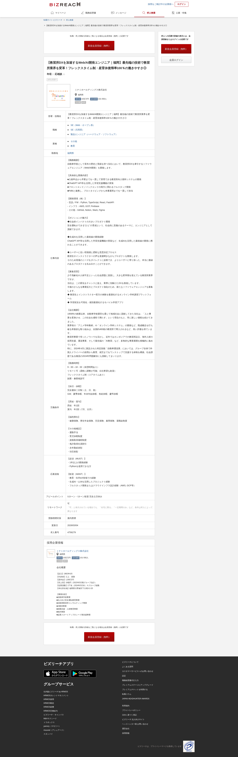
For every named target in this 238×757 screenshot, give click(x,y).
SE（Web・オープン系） (83, 125)
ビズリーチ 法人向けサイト (133, 719)
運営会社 (125, 729)
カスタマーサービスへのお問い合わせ (137, 671)
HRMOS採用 (49, 699)
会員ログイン (176, 60)
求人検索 (151, 13)
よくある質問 (127, 667)
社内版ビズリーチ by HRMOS (56, 692)
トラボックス (49, 722)
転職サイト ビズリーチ (53, 20)
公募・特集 (181, 13)
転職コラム (126, 694)
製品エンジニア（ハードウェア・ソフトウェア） (94, 134)
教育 (73, 146)
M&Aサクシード (50, 718)
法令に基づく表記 (129, 715)
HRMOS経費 (49, 707)
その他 (74, 141)
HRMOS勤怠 (49, 703)
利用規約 (125, 706)
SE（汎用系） (77, 130)
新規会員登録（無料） (99, 45)
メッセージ (121, 13)
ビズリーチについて (130, 662)
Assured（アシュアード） (54, 730)
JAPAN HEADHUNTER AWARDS (135, 699)
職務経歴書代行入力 (130, 680)
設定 (124, 676)
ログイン (181, 4)
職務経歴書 (90, 13)
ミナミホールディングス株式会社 (73, 551)
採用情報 (125, 733)
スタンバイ (48, 734)
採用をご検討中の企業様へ (161, 4)
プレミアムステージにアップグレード (137, 685)
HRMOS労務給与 (51, 711)
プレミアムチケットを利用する (135, 689)
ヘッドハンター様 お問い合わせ (135, 724)
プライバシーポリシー (131, 710)
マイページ (60, 13)
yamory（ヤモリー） (52, 726)
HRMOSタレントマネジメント (56, 695)
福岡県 (70, 153)
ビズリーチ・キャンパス (54, 715)
